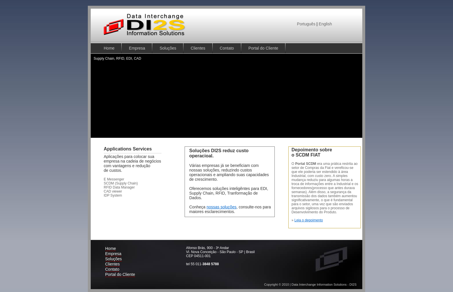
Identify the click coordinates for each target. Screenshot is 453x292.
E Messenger (114, 179)
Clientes (198, 48)
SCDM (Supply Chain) (121, 183)
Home (109, 48)
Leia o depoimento (308, 220)
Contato (227, 48)
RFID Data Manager (119, 187)
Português (306, 24)
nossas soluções (222, 207)
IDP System (113, 195)
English (325, 24)
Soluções (167, 48)
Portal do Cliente (263, 48)
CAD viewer (113, 191)
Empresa (137, 48)
